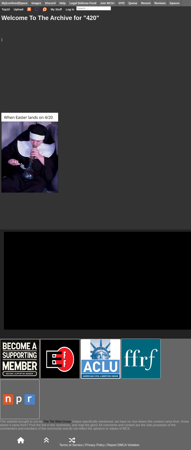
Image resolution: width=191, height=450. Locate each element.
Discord (50, 3)
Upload (18, 9)
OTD (121, 3)
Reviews (160, 3)
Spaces (174, 3)
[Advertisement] (94, 72)
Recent (145, 3)
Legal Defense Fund (82, 3)
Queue (132, 3)
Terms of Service (71, 445)
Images (36, 3)
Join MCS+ (107, 3)
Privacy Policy (95, 445)
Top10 (6, 9)
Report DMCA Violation (123, 445)
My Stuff (56, 9)
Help (62, 3)
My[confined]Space (15, 3)
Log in (70, 9)
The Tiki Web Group (57, 421)
